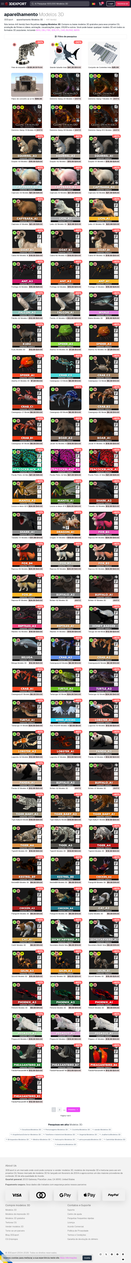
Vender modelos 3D (14, 1226)
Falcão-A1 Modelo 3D (59, 318)
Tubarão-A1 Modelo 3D (21, 538)
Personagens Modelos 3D (55, 1129)
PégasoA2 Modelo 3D (59, 1039)
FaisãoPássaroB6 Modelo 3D (100, 1070)
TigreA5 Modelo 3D (58, 851)
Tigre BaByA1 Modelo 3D (98, 820)
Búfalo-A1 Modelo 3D (97, 600)
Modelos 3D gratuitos (15, 1218)
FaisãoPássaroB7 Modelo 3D (62, 1070)
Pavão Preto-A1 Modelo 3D (99, 475)
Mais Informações (68, 1258)
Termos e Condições (76, 1235)
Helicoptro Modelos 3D (64, 1139)
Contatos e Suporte (79, 1205)
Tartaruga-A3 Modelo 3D (60, 694)
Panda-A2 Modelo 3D (97, 757)
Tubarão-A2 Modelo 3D (98, 506)
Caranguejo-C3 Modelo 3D (61, 381)
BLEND (69, 30)
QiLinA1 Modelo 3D (96, 976)
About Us (11, 1165)
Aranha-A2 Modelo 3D (97, 349)
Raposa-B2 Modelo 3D (97, 569)
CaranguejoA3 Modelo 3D (60, 663)
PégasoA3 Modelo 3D (21, 1039)
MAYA (77, 30)
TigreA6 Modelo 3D (19, 851)
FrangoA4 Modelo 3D (58, 914)
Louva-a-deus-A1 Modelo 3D (62, 506)
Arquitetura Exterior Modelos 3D (25, 1134)
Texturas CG (11, 1222)
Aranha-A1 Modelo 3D (21, 381)
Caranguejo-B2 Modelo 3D (99, 412)
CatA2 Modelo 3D (95, 914)
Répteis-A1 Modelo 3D (59, 631)
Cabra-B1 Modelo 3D (96, 255)
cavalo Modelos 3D (101, 1129)
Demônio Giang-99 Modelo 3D (62, 130)
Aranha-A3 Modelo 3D (59, 349)
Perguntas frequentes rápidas (80, 1218)
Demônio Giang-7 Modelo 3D (100, 99)
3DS (53, 30)
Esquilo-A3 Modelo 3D (21, 161)
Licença (71, 1222)
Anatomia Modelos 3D (65, 1144)
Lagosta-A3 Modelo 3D (98, 725)
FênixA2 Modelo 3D (58, 1008)
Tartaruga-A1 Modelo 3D (22, 725)
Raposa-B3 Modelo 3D (59, 569)
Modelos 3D (11, 1210)
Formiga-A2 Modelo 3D (59, 287)
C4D (63, 30)
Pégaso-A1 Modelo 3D (97, 1039)
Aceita (87, 1258)
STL (58, 30)
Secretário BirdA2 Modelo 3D (62, 945)
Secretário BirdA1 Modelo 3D (100, 945)
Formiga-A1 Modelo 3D (97, 287)
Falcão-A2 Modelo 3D (21, 318)
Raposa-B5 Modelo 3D (97, 538)
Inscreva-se (122, 4)
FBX (48, 30)
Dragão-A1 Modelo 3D (59, 538)
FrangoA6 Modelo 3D (97, 882)
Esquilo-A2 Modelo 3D (59, 161)
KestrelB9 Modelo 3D (20, 882)
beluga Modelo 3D (19, 663)
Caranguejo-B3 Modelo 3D (61, 412)
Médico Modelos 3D (41, 1139)
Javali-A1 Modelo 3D (96, 443)
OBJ (43, 30)
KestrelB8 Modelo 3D (58, 882)
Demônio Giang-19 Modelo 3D (24, 130)
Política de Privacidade (77, 1230)
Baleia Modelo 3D (95, 318)
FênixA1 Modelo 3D (96, 1008)
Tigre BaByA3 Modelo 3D (22, 820)
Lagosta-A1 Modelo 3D (59, 757)
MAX (38, 30)
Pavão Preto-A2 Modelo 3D (61, 475)
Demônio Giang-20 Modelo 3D (62, 99)
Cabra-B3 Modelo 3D (20, 255)
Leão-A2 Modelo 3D (58, 224)
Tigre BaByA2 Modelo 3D (60, 820)
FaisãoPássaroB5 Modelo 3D (24, 1102)
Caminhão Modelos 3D (114, 1139)
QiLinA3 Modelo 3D (19, 976)
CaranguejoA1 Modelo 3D (22, 694)
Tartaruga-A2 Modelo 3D (98, 694)
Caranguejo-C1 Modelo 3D (23, 412)
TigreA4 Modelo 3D (96, 851)
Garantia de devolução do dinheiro (82, 1239)
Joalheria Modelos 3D (110, 1134)
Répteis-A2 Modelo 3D (21, 631)
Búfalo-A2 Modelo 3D (59, 600)
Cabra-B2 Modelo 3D (58, 255)
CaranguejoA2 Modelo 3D (99, 663)
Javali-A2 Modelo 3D (58, 443)
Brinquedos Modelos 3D (17, 1139)
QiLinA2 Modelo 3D (58, 976)
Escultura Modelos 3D (30, 1129)
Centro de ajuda (74, 1214)
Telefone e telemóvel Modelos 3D (59, 1134)
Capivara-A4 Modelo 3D (21, 193)
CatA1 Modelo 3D (19, 945)
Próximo (73, 1109)
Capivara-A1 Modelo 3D (21, 224)
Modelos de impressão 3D (17, 1214)
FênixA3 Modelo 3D (20, 1008)
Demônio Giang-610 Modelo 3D (101, 130)
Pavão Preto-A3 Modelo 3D (23, 475)
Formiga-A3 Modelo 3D (21, 287)
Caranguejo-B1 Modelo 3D (22, 443)
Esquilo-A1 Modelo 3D (97, 161)
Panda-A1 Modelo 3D (20, 788)
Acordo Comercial (75, 1226)
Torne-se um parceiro (15, 1230)
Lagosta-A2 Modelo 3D (21, 757)
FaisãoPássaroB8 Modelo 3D (24, 1070)
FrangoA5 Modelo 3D (20, 914)
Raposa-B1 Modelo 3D (21, 600)
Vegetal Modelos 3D (87, 1134)
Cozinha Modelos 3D (80, 1129)
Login (110, 4)
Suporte (71, 1210)
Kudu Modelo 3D (18, 349)
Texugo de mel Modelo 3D (99, 631)
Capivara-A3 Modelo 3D (60, 193)
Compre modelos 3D (17, 1205)
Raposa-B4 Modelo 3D (21, 569)
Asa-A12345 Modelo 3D (60, 725)
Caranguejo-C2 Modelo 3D (99, 381)
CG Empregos (11, 1239)
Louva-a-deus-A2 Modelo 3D (24, 506)
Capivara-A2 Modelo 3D (98, 193)
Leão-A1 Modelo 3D (96, 224)
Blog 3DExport (12, 1235)
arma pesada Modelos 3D (89, 1139)
